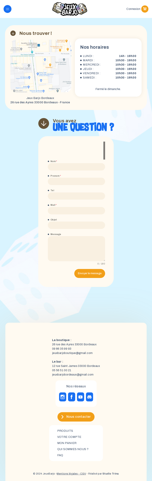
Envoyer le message (90, 273)
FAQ (60, 455)
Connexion (133, 8)
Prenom (55, 176)
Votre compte (69, 436)
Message (55, 234)
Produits (65, 430)
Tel (52, 190)
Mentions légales (67, 473)
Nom (53, 161)
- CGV (82, 473)
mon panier (67, 443)
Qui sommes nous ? (73, 449)
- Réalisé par (102, 474)
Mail (53, 205)
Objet (53, 219)
